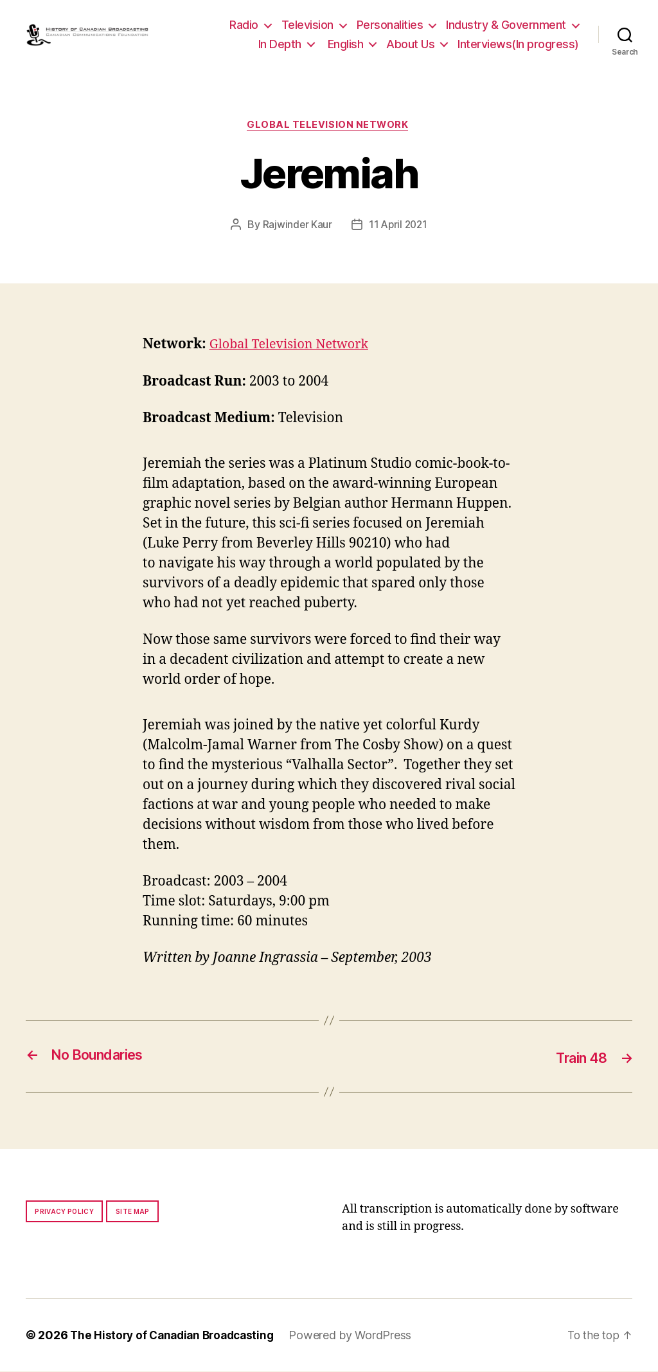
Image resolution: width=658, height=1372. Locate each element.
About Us (410, 44)
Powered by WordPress (359, 1335)
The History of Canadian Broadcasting (176, 1335)
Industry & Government (506, 24)
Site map (133, 1212)
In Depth (279, 44)
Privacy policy (64, 1212)
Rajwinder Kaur (296, 226)
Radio (243, 24)
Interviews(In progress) (518, 44)
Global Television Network (329, 126)
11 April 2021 (398, 226)
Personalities (390, 24)
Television (307, 24)
